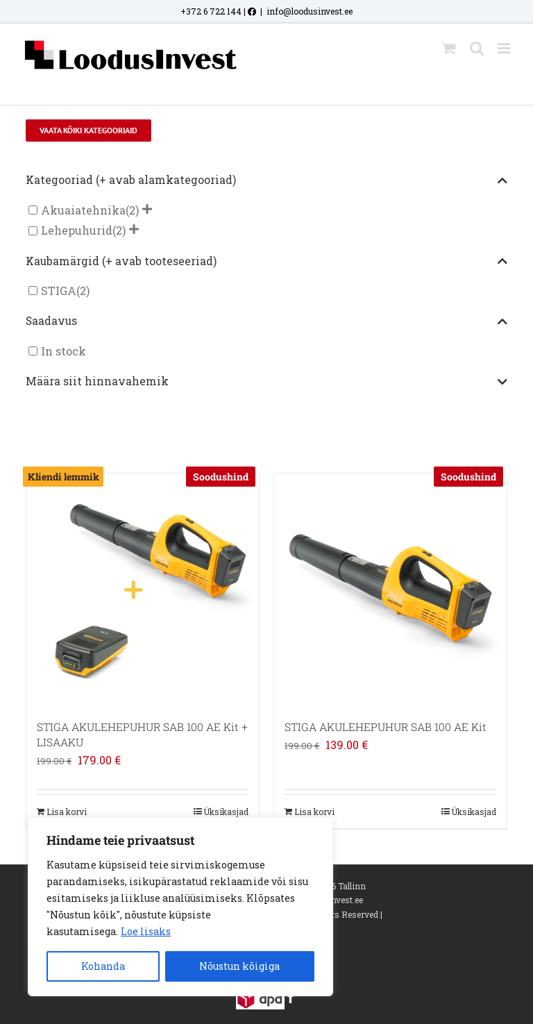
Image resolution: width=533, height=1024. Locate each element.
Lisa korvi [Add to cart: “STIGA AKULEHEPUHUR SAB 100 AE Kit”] (314, 811)
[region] (180, 906)
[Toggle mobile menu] (505, 48)
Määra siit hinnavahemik (266, 381)
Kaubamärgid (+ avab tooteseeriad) (266, 261)
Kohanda (103, 966)
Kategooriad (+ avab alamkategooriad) (266, 180)
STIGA (58, 290)
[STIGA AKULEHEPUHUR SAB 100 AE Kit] (390, 589)
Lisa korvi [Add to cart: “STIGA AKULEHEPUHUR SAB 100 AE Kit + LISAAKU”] (66, 811)
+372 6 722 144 (211, 11)
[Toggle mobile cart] (449, 48)
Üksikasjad (225, 811)
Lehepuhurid (76, 230)
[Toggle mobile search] (477, 48)
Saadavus (266, 321)
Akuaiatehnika (83, 210)
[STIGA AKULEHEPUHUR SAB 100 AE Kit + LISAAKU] (142, 589)
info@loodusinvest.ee (309, 11)
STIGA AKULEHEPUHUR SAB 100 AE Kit (386, 727)
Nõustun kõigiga (239, 966)
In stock (63, 351)
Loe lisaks (146, 931)
